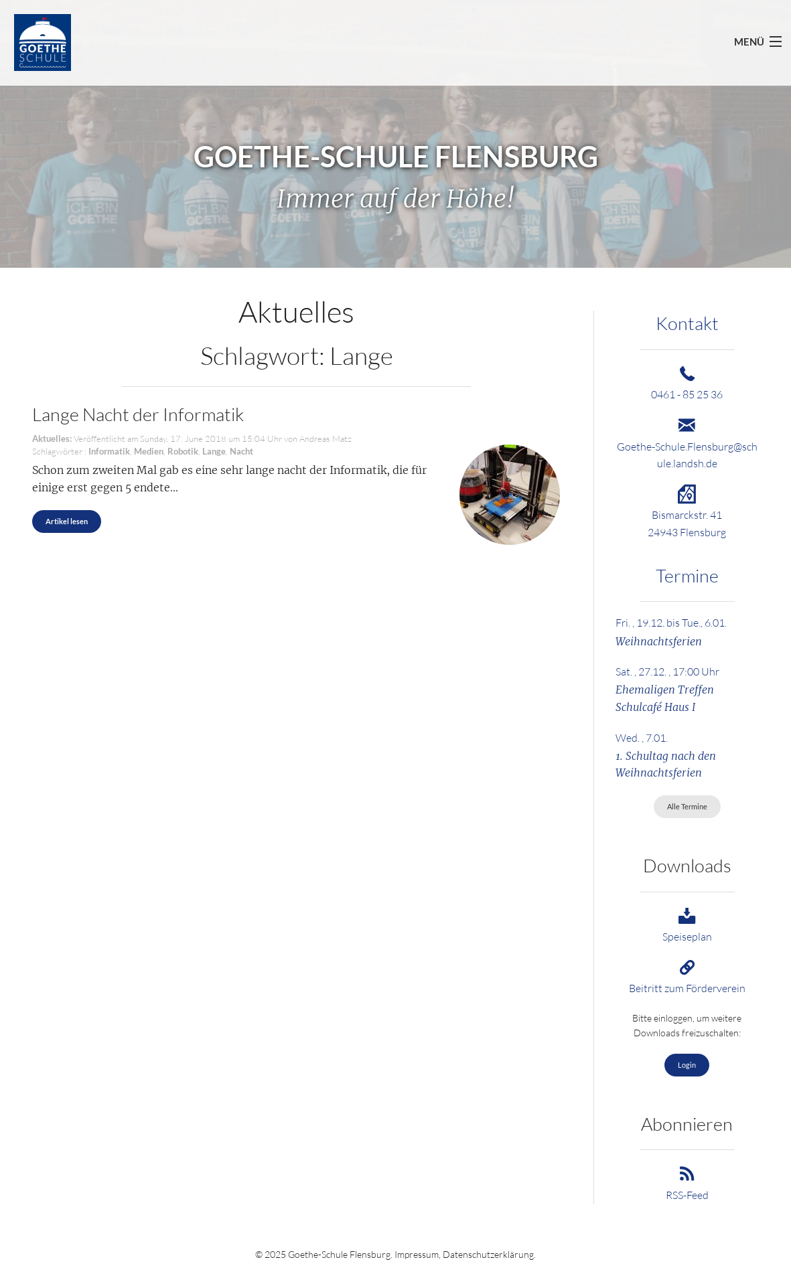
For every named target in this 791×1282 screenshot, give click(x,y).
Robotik (182, 451)
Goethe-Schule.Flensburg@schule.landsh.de (687, 446)
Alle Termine (687, 806)
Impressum (416, 1254)
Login (687, 1064)
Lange (214, 451)
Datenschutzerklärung (488, 1254)
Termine (687, 575)
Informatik (109, 451)
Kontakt (687, 323)
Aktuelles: (52, 438)
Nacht (241, 451)
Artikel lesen (67, 521)
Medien (148, 451)
